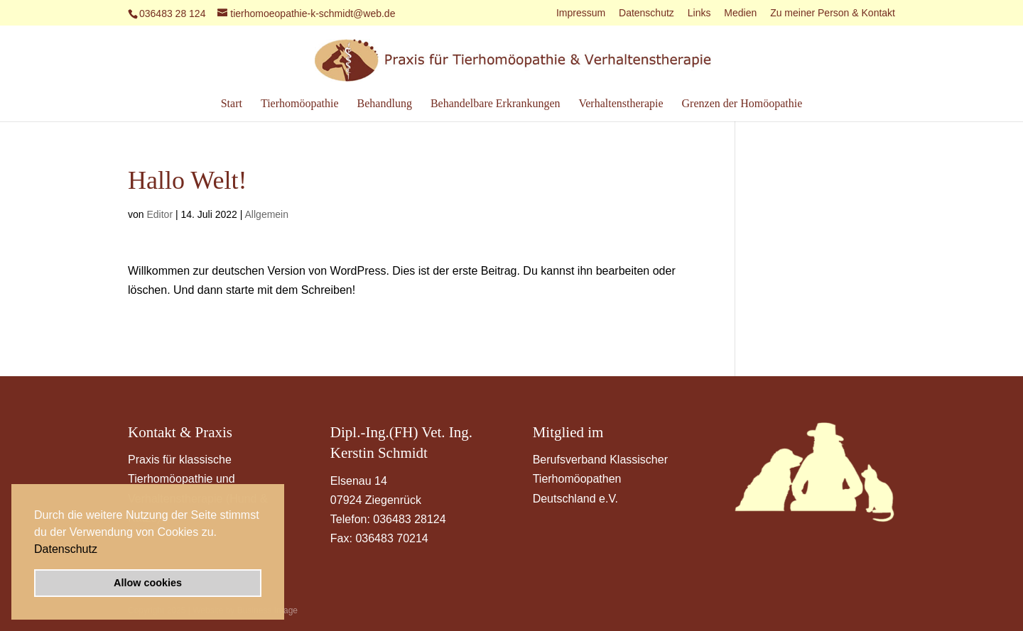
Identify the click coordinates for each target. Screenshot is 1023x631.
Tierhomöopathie (300, 104)
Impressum (580, 13)
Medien (740, 13)
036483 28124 (409, 519)
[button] (102, 550)
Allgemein (266, 214)
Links (699, 13)
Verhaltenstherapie (620, 104)
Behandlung (384, 104)
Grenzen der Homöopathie (742, 104)
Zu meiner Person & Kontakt (832, 13)
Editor (159, 214)
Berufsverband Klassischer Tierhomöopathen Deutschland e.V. (600, 479)
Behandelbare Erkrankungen (496, 104)
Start (231, 104)
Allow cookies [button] (148, 582)
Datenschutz (65, 549)
